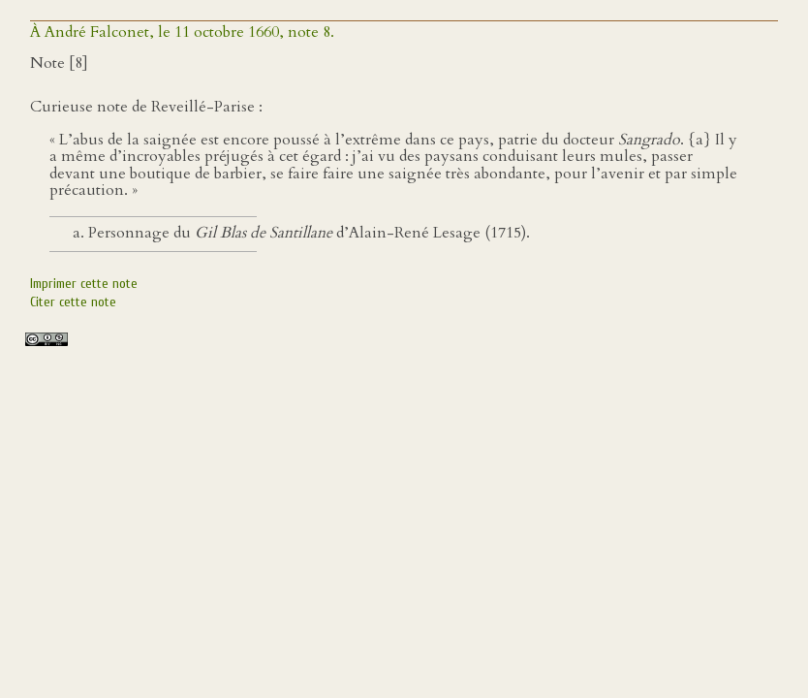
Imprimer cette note (84, 283)
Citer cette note (73, 302)
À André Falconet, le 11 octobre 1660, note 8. (182, 32)
